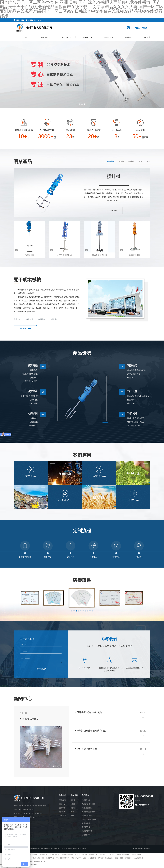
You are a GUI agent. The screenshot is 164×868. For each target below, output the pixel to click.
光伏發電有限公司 (62, 858)
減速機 (121, 161)
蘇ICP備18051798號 (58, 848)
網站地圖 (76, 848)
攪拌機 (111, 161)
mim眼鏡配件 (138, 858)
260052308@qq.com (35, 20)
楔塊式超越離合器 (37, 858)
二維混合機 (50, 858)
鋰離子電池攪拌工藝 (87, 749)
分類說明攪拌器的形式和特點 (91, 730)
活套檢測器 (119, 858)
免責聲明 (69, 848)
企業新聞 (135, 698)
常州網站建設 (145, 848)
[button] (79, 104)
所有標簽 (83, 848)
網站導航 (63, 795)
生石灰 (112, 855)
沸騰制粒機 (43, 855)
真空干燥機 (33, 855)
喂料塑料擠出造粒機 (105, 858)
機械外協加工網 (39, 861)
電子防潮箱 (103, 855)
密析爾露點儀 (54, 855)
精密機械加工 (136, 855)
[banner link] (82, 74)
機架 (148, 161)
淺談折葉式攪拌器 (29, 719)
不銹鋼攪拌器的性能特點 (89, 712)
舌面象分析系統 (67, 855)
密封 (140, 161)
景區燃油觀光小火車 (78, 858)
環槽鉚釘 (128, 858)
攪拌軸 (131, 161)
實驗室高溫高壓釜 (123, 855)
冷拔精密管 (92, 858)
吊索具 (77, 855)
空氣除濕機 (93, 855)
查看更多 (113, 210)
